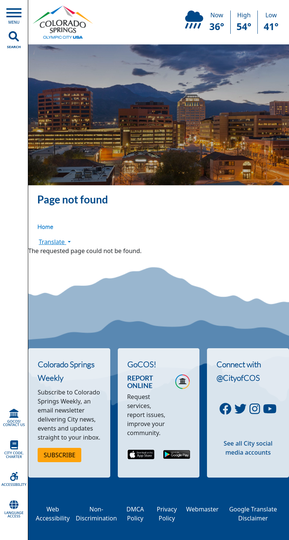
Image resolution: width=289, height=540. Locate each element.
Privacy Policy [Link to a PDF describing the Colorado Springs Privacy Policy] (167, 513)
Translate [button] (55, 242)
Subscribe (59, 455)
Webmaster (202, 509)
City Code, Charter (14, 449)
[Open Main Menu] (13, 14)
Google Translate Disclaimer (253, 513)
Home (45, 227)
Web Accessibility (53, 513)
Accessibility (14, 479)
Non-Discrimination (96, 513)
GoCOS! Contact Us (14, 418)
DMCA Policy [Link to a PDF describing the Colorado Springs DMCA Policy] (135, 513)
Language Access (14, 509)
